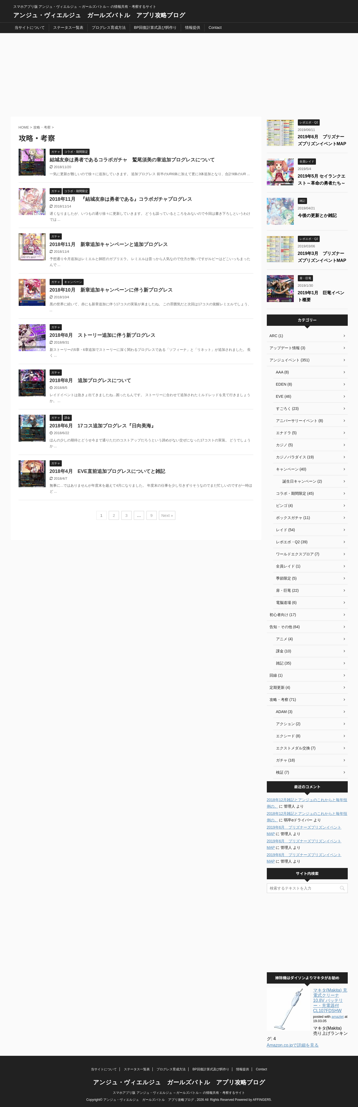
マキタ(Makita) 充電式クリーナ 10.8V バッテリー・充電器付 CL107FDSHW (330, 1000)
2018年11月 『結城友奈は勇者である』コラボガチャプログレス (121, 199)
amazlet (338, 1017)
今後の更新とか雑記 (317, 215)
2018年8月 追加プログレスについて (90, 380)
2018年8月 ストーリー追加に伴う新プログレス (102, 335)
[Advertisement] (179, 73)
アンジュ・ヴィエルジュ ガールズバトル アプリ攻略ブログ (99, 15)
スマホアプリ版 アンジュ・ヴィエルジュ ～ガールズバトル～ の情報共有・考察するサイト (179, 1093)
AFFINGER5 (262, 1100)
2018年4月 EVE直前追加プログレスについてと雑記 (107, 471)
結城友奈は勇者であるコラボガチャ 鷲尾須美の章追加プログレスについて (132, 159)
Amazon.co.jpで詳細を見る (293, 1045)
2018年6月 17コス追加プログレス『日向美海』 (103, 425)
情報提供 (192, 27)
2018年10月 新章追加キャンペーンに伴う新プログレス (111, 290)
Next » (167, 515)
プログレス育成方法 (109, 27)
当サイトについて (30, 27)
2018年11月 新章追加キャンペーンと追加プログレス (109, 244)
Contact (215, 27)
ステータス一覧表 (68, 27)
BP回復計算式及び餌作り (155, 27)
